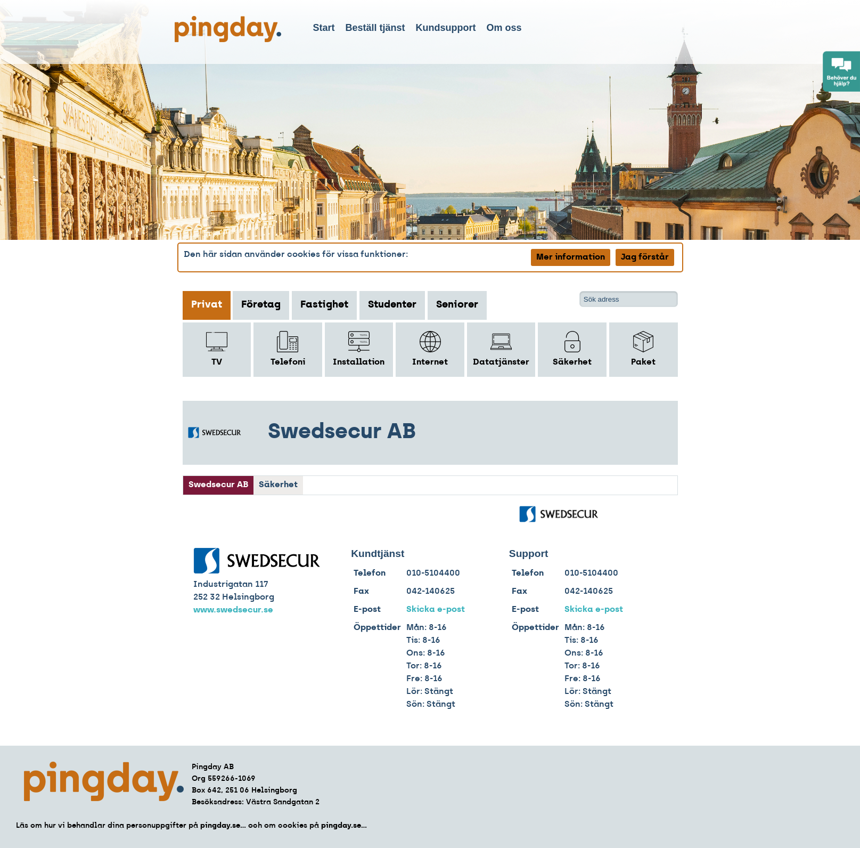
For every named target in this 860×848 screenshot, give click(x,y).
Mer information (570, 257)
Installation (358, 349)
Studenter (392, 305)
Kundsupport (446, 27)
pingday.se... (223, 826)
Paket (643, 349)
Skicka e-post (435, 609)
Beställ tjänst (375, 27)
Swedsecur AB (218, 485)
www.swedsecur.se (233, 610)
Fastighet (324, 305)
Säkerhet (572, 349)
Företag (261, 305)
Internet (430, 349)
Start (324, 27)
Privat (206, 305)
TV (216, 349)
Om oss (504, 27)
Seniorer (457, 305)
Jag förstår (645, 257)
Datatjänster (501, 349)
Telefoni (288, 349)
